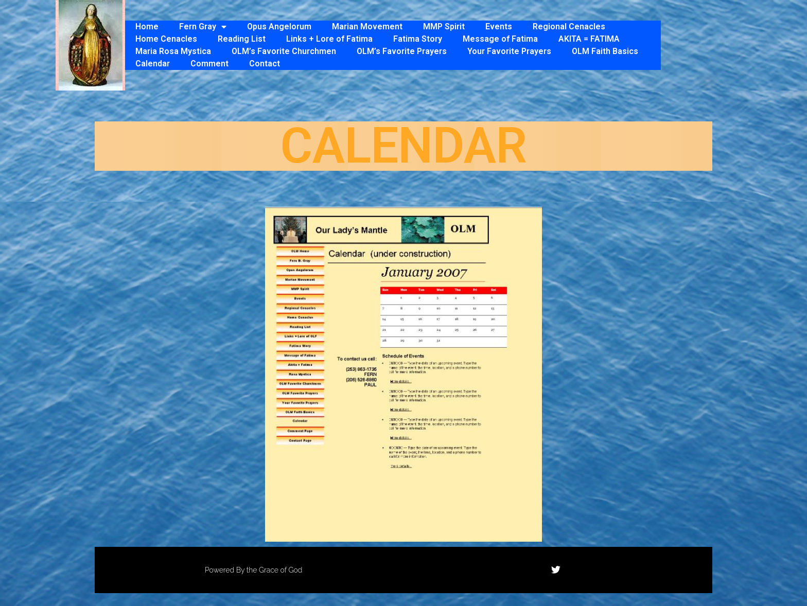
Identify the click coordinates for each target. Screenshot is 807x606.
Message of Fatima (500, 39)
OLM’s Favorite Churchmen (284, 51)
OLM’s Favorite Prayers (402, 51)
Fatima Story (417, 39)
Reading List (242, 39)
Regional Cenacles (569, 26)
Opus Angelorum (279, 26)
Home (147, 26)
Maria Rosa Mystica (173, 51)
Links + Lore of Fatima (329, 39)
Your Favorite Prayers (509, 51)
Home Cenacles (166, 39)
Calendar (152, 63)
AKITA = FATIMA (589, 39)
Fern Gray (202, 27)
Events (498, 26)
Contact (264, 63)
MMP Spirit (444, 26)
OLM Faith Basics (605, 51)
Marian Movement (367, 26)
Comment (209, 63)
